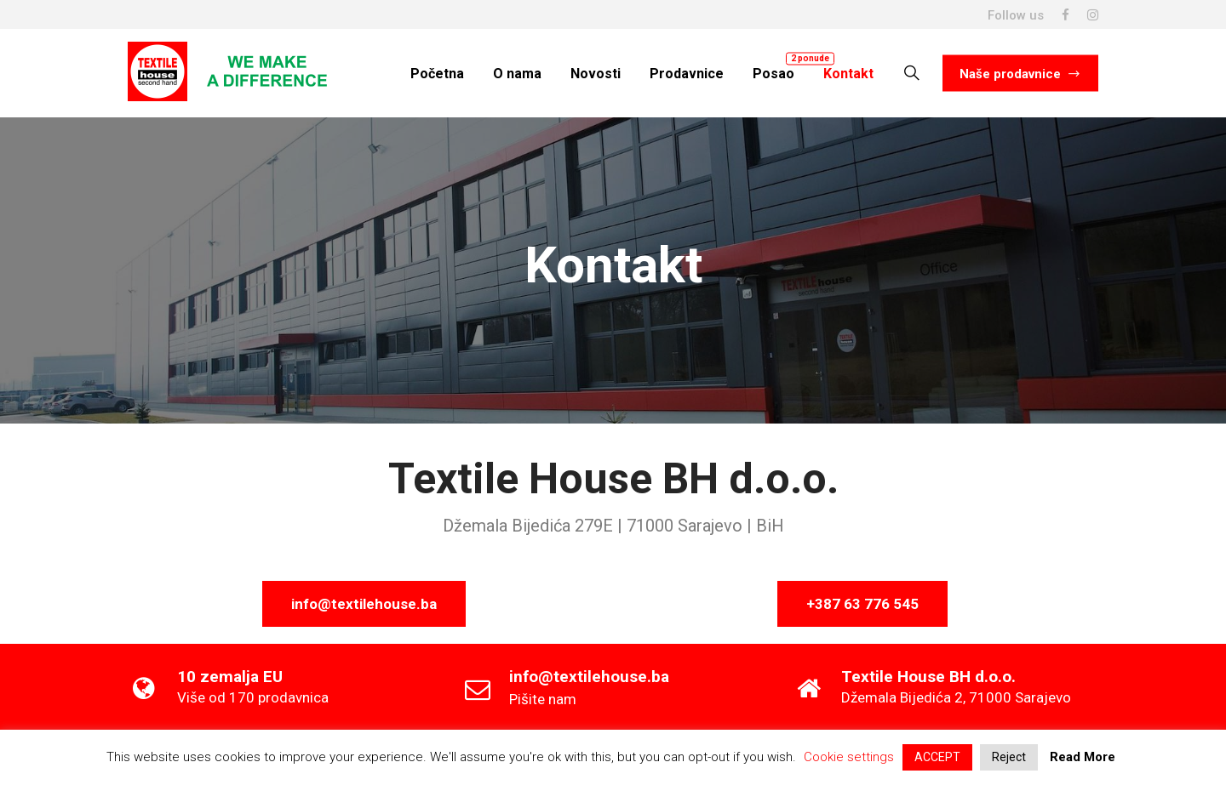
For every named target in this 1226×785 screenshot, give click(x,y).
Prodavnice (687, 73)
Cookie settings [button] (849, 757)
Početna (437, 73)
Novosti (595, 73)
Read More (1082, 757)
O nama (517, 73)
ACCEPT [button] (937, 757)
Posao (773, 73)
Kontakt (848, 73)
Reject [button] (1009, 757)
